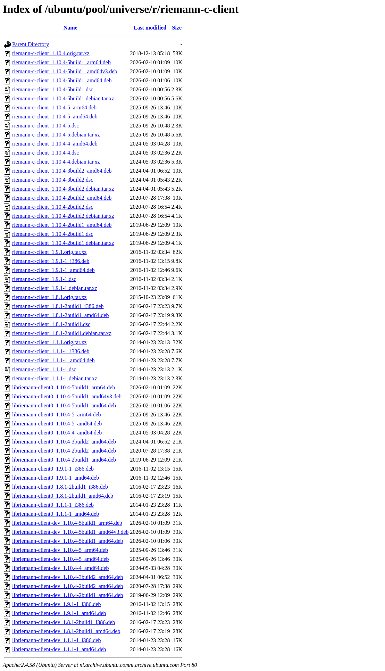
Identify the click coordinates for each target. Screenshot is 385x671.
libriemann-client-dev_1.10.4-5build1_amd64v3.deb (70, 532)
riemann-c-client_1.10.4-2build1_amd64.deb (62, 225)
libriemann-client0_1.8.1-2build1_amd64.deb (62, 496)
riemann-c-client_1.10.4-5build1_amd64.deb (62, 80)
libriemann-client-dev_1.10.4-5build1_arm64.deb (67, 523)
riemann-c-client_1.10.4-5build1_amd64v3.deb (64, 71)
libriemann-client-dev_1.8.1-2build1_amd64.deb (66, 631)
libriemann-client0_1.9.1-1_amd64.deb (55, 478)
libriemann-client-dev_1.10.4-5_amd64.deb (60, 559)
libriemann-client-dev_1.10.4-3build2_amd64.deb (67, 577)
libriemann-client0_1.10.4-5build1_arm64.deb (63, 387)
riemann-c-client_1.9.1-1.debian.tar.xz (54, 288)
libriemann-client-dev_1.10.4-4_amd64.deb (60, 568)
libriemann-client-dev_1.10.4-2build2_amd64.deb (67, 586)
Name (70, 28)
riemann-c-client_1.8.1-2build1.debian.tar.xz (61, 333)
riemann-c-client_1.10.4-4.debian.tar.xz (56, 162)
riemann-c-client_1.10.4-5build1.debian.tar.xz (63, 98)
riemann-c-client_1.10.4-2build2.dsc (52, 207)
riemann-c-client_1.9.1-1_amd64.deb (53, 270)
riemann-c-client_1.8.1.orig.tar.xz (49, 297)
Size (177, 28)
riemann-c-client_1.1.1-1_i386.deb (51, 351)
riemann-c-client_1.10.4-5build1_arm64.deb (61, 62)
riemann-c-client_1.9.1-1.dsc (44, 279)
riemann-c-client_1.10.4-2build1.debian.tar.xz (63, 243)
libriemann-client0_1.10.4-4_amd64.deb (57, 433)
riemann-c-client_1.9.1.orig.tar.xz (49, 252)
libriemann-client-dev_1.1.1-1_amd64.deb (59, 649)
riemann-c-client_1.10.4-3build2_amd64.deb (62, 171)
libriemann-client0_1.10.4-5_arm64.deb (56, 414)
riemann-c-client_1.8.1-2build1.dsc (51, 324)
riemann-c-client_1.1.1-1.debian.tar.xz (54, 378)
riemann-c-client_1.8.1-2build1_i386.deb (57, 306)
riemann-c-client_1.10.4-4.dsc (45, 153)
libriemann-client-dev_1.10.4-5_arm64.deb (60, 550)
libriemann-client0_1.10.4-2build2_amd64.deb (64, 451)
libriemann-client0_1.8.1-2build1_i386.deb (60, 487)
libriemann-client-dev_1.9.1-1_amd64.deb (59, 613)
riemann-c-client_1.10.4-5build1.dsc (52, 89)
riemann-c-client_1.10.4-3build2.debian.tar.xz (63, 189)
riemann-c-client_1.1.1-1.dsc (44, 369)
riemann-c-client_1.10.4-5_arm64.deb (54, 107)
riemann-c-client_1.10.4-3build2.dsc (52, 180)
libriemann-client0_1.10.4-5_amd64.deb (57, 423)
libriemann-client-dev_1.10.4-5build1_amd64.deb (67, 541)
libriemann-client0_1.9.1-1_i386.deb (53, 469)
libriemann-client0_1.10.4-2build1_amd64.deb (64, 460)
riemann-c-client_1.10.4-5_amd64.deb (55, 116)
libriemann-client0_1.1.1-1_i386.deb (53, 505)
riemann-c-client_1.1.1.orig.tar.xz (49, 342)
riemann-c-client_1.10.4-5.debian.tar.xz (56, 135)
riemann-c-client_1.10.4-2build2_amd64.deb (62, 198)
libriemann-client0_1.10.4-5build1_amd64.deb (64, 405)
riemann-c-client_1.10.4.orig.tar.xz (51, 53)
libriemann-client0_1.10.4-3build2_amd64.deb (64, 442)
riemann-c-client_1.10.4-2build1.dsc (52, 234)
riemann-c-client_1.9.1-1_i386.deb (51, 261)
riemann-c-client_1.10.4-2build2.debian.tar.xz (63, 216)
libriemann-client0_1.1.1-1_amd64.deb (55, 514)
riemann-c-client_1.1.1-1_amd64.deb (53, 360)
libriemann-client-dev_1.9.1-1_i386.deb (56, 604)
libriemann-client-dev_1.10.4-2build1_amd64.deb (67, 595)
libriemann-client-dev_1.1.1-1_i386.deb (56, 640)
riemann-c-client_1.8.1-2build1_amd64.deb (60, 315)
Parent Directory (30, 44)
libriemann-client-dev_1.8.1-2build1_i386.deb (63, 622)
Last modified (150, 28)
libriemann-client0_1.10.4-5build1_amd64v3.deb (67, 396)
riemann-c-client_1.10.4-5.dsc (45, 126)
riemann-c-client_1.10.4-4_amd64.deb (55, 144)
